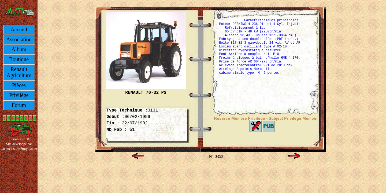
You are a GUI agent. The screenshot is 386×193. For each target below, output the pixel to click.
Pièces (19, 85)
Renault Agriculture (18, 72)
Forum (19, 105)
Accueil (18, 29)
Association (18, 39)
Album (19, 49)
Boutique (19, 59)
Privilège (18, 95)
